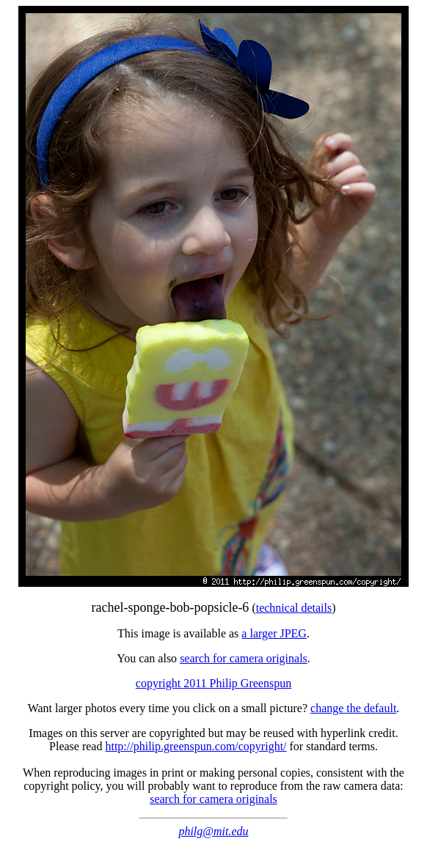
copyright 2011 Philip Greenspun (213, 683)
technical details (294, 607)
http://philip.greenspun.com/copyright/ (195, 746)
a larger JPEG (274, 633)
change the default (353, 708)
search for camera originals (243, 658)
